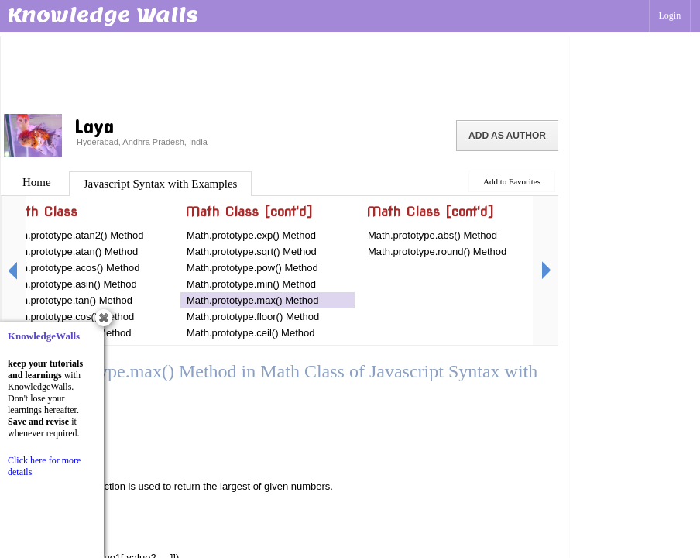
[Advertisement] (285, 73)
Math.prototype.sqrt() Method (252, 251)
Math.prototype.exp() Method (251, 235)
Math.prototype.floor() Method (253, 316)
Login (670, 15)
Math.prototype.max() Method (253, 300)
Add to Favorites (511, 181)
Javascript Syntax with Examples (161, 183)
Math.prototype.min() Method (251, 284)
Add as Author (507, 135)
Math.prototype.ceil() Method (250, 333)
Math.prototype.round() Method (437, 251)
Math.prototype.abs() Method (432, 235)
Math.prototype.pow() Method (252, 268)
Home (36, 182)
